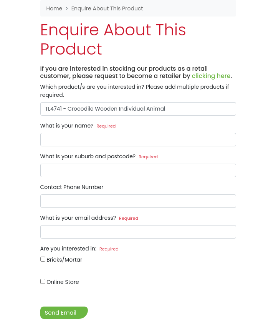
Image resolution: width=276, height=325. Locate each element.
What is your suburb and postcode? (99, 156)
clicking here (211, 75)
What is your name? (78, 125)
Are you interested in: (79, 248)
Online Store (59, 282)
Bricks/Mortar (61, 260)
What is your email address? (89, 218)
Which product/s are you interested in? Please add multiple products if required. (134, 91)
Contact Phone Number (72, 187)
